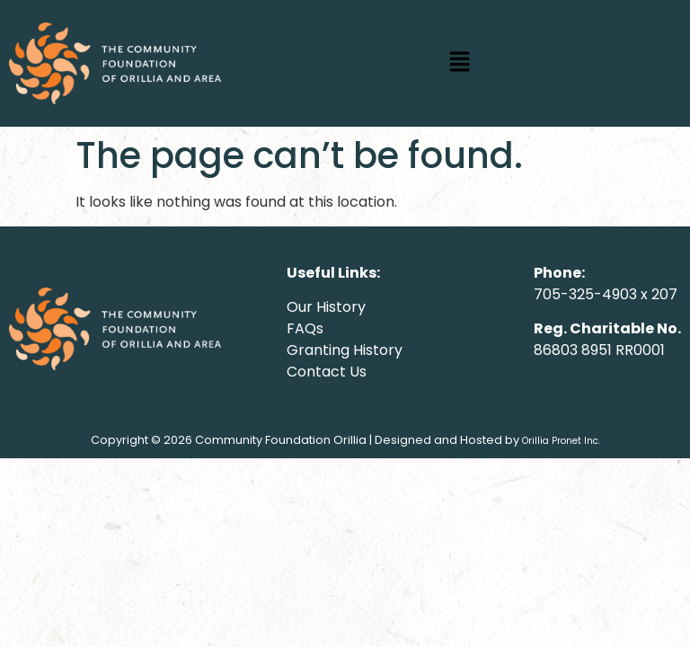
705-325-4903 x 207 (605, 294)
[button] (460, 63)
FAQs (305, 328)
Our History (326, 307)
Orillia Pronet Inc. (561, 441)
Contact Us (327, 371)
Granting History (344, 350)
